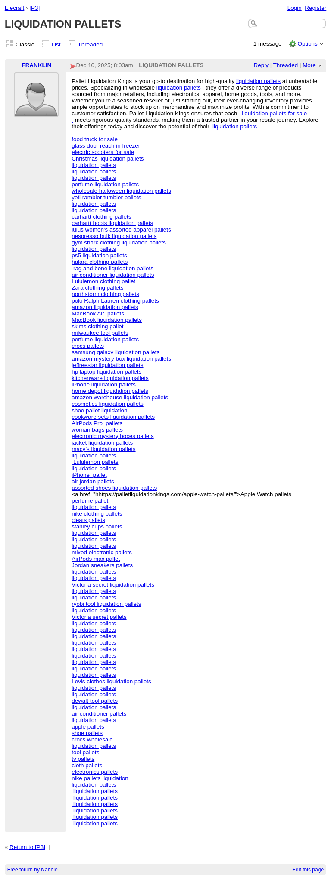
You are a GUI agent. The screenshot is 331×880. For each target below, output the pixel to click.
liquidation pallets (258, 81)
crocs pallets (88, 346)
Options (307, 43)
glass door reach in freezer (106, 145)
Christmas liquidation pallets (108, 158)
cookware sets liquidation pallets (113, 417)
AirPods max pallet (96, 559)
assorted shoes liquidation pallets (114, 488)
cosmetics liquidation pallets (108, 404)
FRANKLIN (36, 65)
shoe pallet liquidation (99, 410)
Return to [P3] (27, 847)
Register (315, 8)
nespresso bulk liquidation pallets (114, 236)
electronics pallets (95, 772)
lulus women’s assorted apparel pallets (121, 229)
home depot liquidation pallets (110, 391)
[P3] (34, 8)
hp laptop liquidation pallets (106, 371)
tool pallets (85, 752)
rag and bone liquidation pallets (112, 268)
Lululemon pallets (95, 462)
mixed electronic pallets (102, 552)
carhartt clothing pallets (101, 216)
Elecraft (15, 8)
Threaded (90, 44)
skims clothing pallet (97, 326)
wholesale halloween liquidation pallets (121, 191)
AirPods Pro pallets (97, 423)
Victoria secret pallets (99, 617)
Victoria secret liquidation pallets (113, 584)
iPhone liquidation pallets (104, 384)
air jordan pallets (93, 481)
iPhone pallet (89, 475)
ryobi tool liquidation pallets (106, 604)
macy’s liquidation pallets (103, 449)
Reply (261, 65)
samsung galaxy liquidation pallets (115, 352)
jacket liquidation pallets (102, 442)
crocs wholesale (92, 739)
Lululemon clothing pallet (103, 281)
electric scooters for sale (103, 152)
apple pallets (88, 726)
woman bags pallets (97, 429)
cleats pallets (88, 520)
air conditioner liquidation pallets (113, 275)
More (309, 65)
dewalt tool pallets (95, 701)
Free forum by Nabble (32, 870)
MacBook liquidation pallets (107, 320)
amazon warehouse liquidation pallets (120, 397)
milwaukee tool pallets (100, 333)
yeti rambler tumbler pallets (106, 197)
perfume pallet (90, 500)
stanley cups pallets (97, 526)
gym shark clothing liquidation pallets (119, 242)
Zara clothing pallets (97, 287)
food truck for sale (95, 139)
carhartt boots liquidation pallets (112, 223)
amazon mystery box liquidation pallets (121, 358)
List (56, 44)
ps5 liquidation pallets (99, 255)
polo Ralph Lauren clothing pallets (115, 300)
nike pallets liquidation (100, 778)
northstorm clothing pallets (105, 294)
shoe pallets (87, 733)
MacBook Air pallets (98, 313)
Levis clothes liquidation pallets (111, 681)
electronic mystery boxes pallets (112, 436)
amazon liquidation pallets (105, 307)
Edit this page (308, 870)
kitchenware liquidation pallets (110, 378)
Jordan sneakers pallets (102, 565)
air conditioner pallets (99, 713)
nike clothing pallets (97, 513)
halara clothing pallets (100, 262)
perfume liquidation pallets (105, 184)
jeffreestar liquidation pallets (107, 365)
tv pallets (83, 759)
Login (294, 8)
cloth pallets (87, 765)
